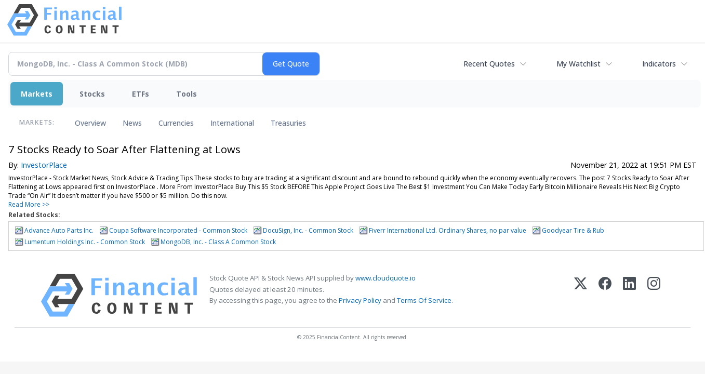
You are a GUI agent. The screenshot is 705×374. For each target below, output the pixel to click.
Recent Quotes (489, 64)
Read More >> (28, 204)
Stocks (92, 94)
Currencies (176, 123)
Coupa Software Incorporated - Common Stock (178, 230)
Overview (90, 123)
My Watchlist (578, 64)
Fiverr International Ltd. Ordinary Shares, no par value (447, 230)
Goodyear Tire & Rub (573, 230)
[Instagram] (653, 295)
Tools (186, 94)
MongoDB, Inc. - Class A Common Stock (218, 241)
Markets (36, 94)
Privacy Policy (360, 300)
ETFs (140, 94)
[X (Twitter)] (580, 295)
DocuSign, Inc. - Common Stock (308, 230)
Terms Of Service (424, 300)
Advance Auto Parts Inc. (59, 230)
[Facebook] (605, 295)
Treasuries (288, 123)
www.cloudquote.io (385, 278)
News (132, 123)
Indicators (659, 64)
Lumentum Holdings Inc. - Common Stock (84, 241)
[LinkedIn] (629, 295)
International (232, 123)
